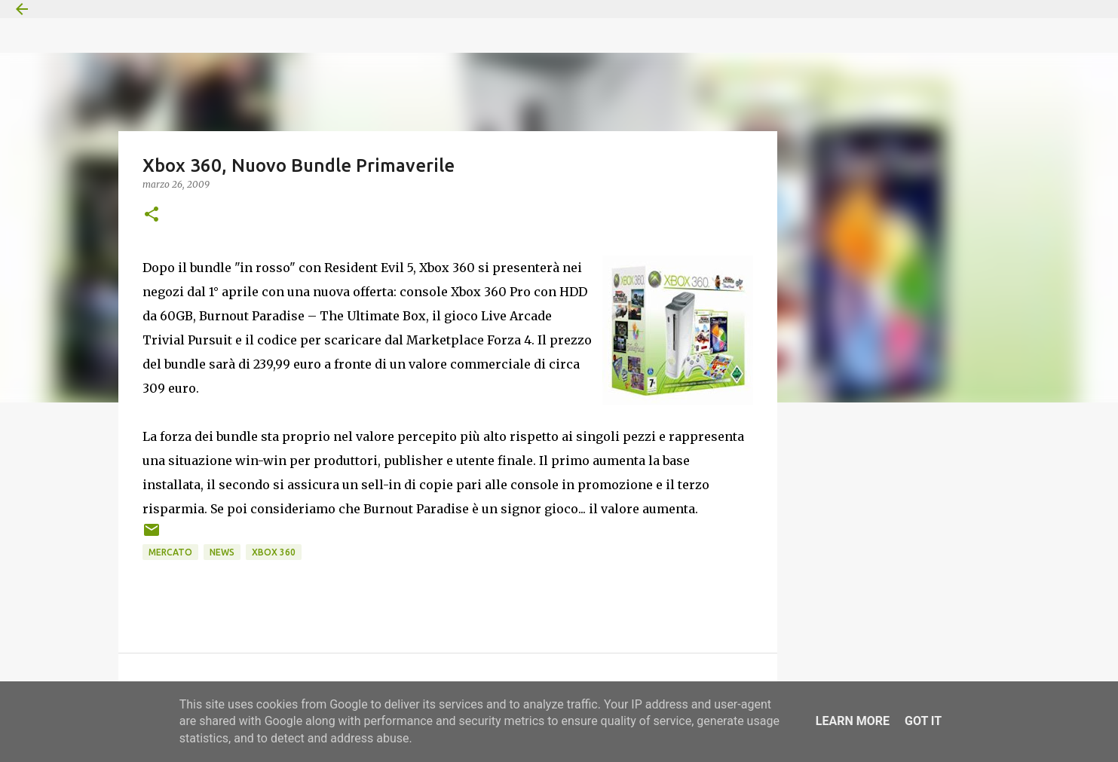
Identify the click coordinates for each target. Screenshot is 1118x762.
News (222, 552)
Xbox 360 (274, 552)
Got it (923, 721)
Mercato (170, 552)
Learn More (853, 721)
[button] (151, 215)
